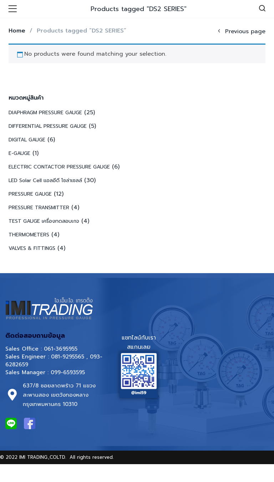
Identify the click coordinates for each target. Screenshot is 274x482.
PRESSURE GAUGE (30, 194)
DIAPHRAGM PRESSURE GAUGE (45, 112)
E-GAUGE (19, 153)
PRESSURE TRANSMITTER (39, 207)
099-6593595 (69, 372)
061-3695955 (60, 349)
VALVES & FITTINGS (32, 248)
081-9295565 (67, 357)
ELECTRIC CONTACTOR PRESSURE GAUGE (59, 167)
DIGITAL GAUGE (27, 140)
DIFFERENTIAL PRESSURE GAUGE (48, 126)
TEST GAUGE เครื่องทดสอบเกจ (44, 221)
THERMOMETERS (29, 235)
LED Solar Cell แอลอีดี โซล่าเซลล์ (45, 180)
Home (17, 30)
